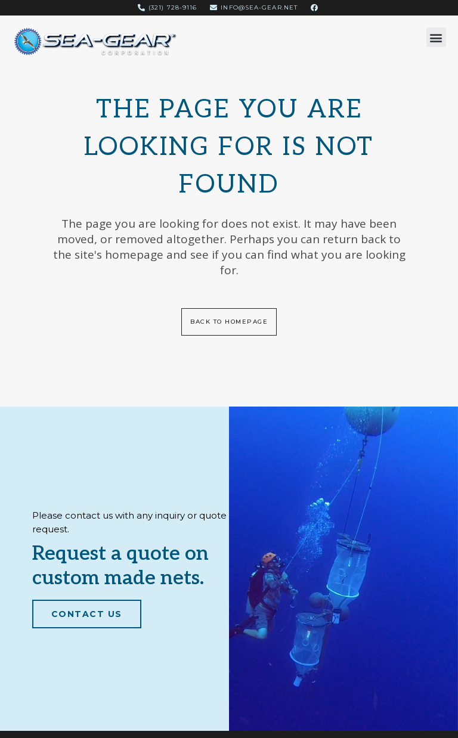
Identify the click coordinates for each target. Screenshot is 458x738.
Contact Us (86, 613)
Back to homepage (229, 321)
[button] (436, 37)
